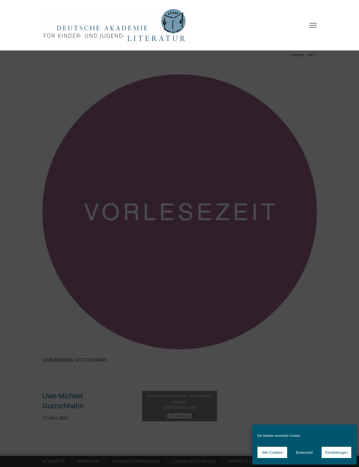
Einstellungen (336, 452)
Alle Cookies (272, 452)
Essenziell (304, 452)
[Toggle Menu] (313, 25)
